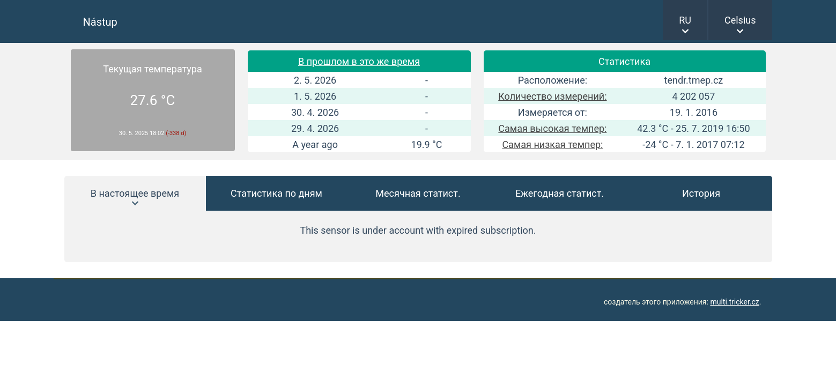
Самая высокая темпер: (552, 128)
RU (685, 20)
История (701, 193)
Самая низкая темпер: (552, 144)
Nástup (100, 22)
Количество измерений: (552, 96)
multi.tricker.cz (734, 302)
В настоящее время (135, 193)
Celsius (740, 20)
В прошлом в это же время (359, 61)
